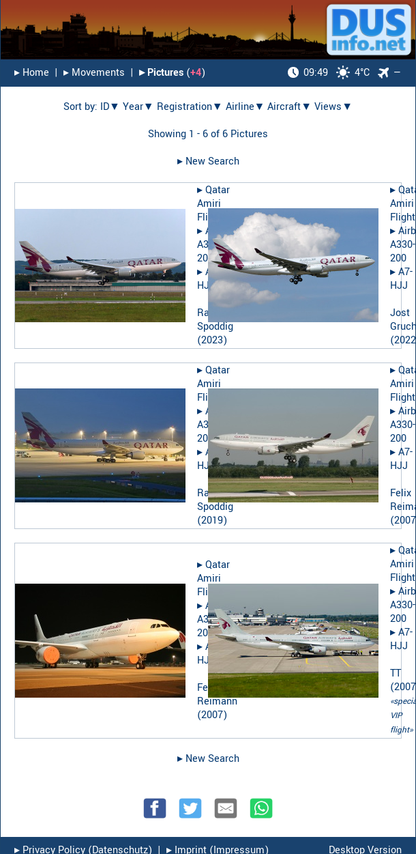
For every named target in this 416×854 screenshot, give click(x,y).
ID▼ (110, 107)
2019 (212, 520)
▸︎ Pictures (161, 73)
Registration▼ (190, 107)
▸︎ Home (31, 73)
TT (395, 673)
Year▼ (138, 107)
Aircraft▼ (289, 107)
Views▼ (333, 107)
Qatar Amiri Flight (213, 204)
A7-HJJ (401, 279)
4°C (329, 73)
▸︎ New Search (208, 161)
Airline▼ (245, 107)
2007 (212, 715)
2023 (212, 340)
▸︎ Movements (94, 73)
